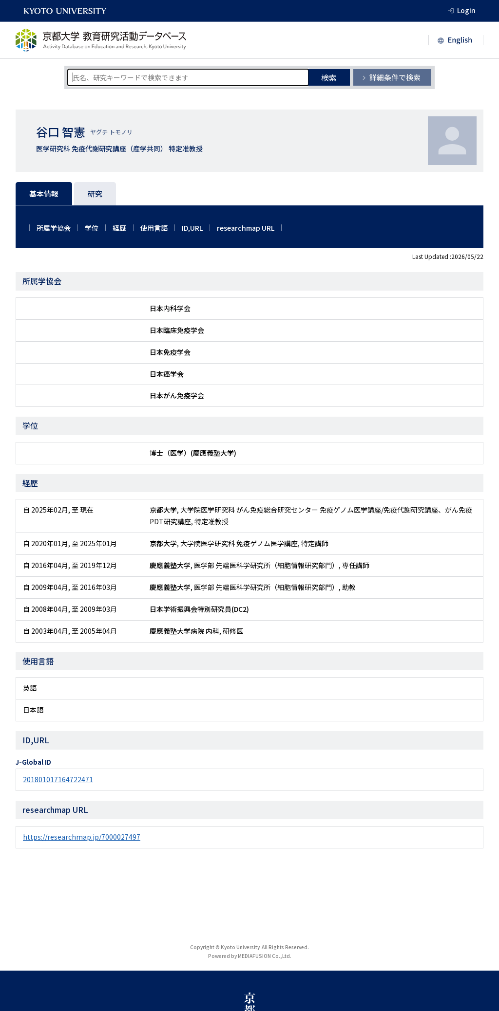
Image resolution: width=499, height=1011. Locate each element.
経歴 (119, 227)
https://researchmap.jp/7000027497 (81, 837)
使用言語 (154, 227)
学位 (91, 227)
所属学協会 (54, 227)
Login (466, 10)
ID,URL (192, 227)
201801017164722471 (58, 779)
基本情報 (43, 193)
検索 (329, 77)
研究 (95, 193)
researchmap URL (245, 227)
